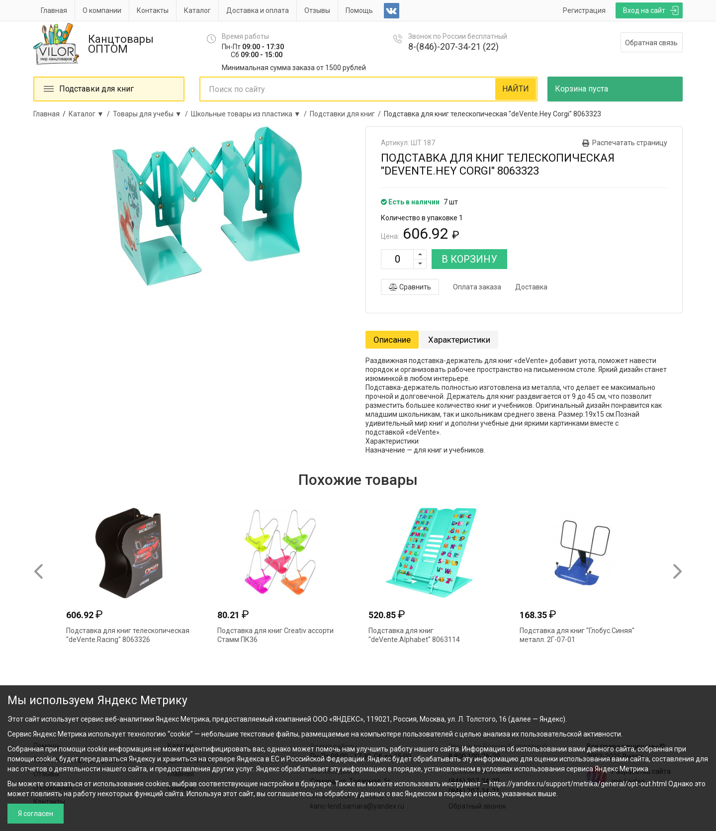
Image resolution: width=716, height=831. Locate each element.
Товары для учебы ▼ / (152, 114)
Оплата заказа (477, 287)
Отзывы (317, 10)
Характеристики (459, 340)
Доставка (531, 287)
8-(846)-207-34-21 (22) (453, 46)
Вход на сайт (644, 10)
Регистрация (584, 10)
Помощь (359, 10)
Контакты (153, 10)
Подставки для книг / (347, 114)
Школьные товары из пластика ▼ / (250, 114)
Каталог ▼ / (91, 114)
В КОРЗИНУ (469, 259)
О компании (102, 10)
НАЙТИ (515, 88)
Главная (54, 10)
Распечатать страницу (629, 143)
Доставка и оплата (257, 10)
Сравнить (410, 287)
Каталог (197, 10)
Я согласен (35, 814)
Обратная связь (651, 43)
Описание (392, 340)
